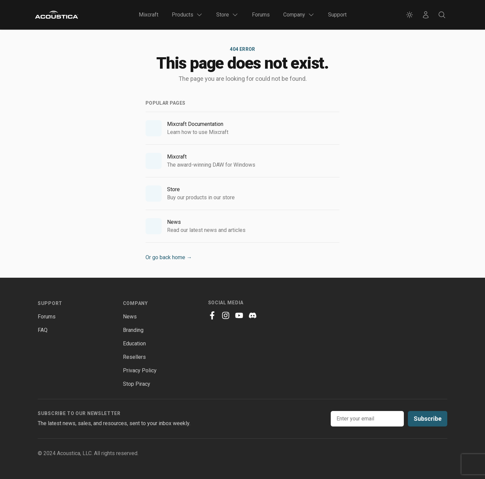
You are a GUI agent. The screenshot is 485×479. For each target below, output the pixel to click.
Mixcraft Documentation (195, 124)
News (174, 222)
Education (134, 343)
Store (173, 189)
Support (337, 14)
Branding (133, 330)
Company (135, 303)
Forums (261, 14)
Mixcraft (148, 14)
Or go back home (169, 257)
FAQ (42, 330)
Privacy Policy (140, 370)
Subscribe (428, 418)
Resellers (134, 357)
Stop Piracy (136, 384)
